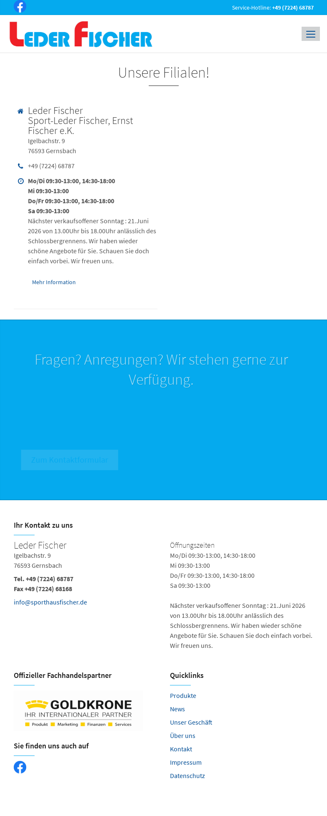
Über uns (182, 735)
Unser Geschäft (191, 722)
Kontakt (181, 749)
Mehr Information (54, 281)
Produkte (183, 695)
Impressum (186, 762)
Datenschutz (187, 775)
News (177, 709)
